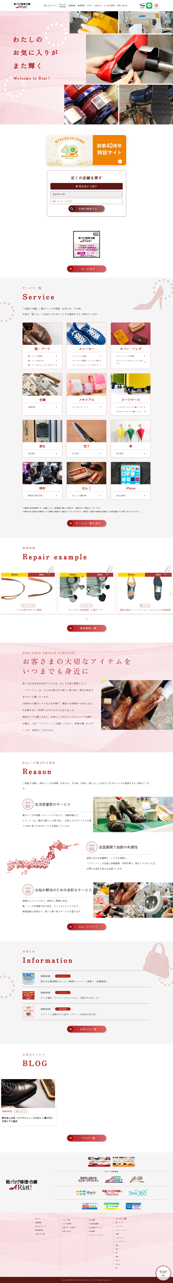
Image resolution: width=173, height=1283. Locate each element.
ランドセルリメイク (80, 407)
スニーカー (119, 1226)
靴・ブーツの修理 (35, 356)
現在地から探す (86, 186)
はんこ (118, 1260)
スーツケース (120, 1241)
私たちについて (50, 5)
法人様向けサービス (96, 1227)
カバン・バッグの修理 (125, 356)
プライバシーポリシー (96, 1235)
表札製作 (31, 453)
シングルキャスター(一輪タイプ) (129, 407)
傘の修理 (119, 453)
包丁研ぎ (75, 453)
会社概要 (92, 1231)
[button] (171, 593)
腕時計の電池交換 (35, 495)
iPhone (118, 1264)
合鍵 (117, 1234)
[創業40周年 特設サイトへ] (86, 150)
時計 (117, 1256)
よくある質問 (109, 5)
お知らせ (98, 5)
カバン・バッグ (121, 1230)
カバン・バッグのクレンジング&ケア (129, 362)
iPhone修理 (120, 495)
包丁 (117, 1249)
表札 (117, 1245)
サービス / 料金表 (62, 6)
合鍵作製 (31, 407)
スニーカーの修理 (79, 356)
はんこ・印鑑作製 (79, 495)
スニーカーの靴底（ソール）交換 (85, 360)
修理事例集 (39, 1230)
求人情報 (92, 1220)
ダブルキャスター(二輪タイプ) (128, 411)
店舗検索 (71, 5)
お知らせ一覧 (40, 1234)
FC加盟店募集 (94, 1224)
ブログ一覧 (66, 1220)
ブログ (89, 5)
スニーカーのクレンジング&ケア (85, 365)
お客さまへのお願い (69, 1227)
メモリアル (119, 1238)
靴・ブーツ (119, 1222)
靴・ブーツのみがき (36, 360)
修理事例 (81, 5)
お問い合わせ (122, 5)
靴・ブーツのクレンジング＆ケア (41, 365)
